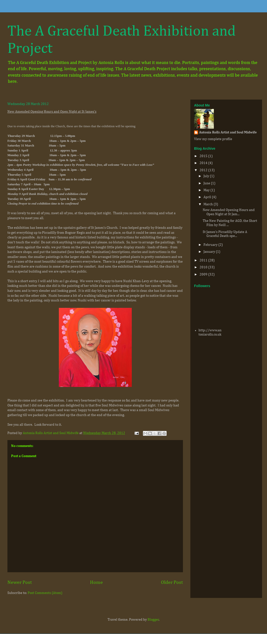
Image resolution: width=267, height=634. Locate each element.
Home (96, 582)
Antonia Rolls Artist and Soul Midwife (228, 132)
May (206, 190)
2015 (204, 156)
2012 (204, 170)
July (206, 176)
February (210, 245)
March (208, 204)
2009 (204, 274)
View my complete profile (213, 139)
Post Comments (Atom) (45, 593)
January (209, 252)
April (207, 197)
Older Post (172, 582)
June (207, 183)
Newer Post (19, 582)
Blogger (153, 619)
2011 (204, 260)
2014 (204, 163)
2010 (204, 267)
